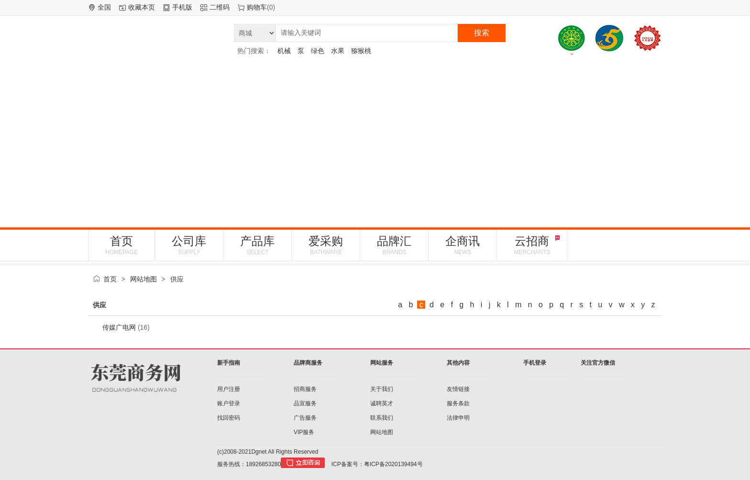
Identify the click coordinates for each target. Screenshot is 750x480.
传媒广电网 (119, 327)
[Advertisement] (375, 141)
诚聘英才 (381, 403)
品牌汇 (394, 245)
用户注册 (228, 389)
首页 (121, 245)
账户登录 (228, 403)
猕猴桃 (361, 51)
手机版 (182, 7)
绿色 (317, 51)
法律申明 (458, 417)
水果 (337, 51)
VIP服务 (304, 432)
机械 (284, 51)
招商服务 (305, 389)
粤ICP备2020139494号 (393, 464)
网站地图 (143, 279)
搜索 (481, 33)
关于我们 (381, 389)
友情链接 (458, 389)
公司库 (189, 245)
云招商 (532, 245)
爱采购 (326, 245)
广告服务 (305, 417)
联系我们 (381, 417)
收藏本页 (141, 7)
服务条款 (458, 403)
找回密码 (228, 417)
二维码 (220, 7)
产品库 (257, 245)
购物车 (257, 7)
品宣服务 (305, 403)
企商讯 (462, 245)
